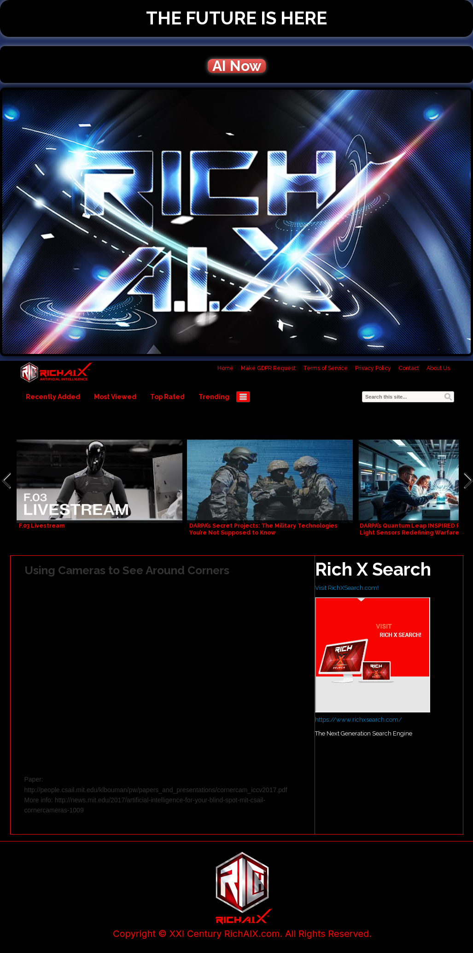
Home (225, 368)
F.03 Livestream (41, 526)
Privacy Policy (373, 368)
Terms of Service (325, 368)
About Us (438, 368)
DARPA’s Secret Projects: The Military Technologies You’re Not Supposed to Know (263, 529)
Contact (408, 368)
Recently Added (53, 396)
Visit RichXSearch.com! (347, 587)
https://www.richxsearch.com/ (358, 719)
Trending (214, 396)
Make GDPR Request (268, 368)
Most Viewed (115, 396)
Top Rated (167, 396)
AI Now (236, 66)
